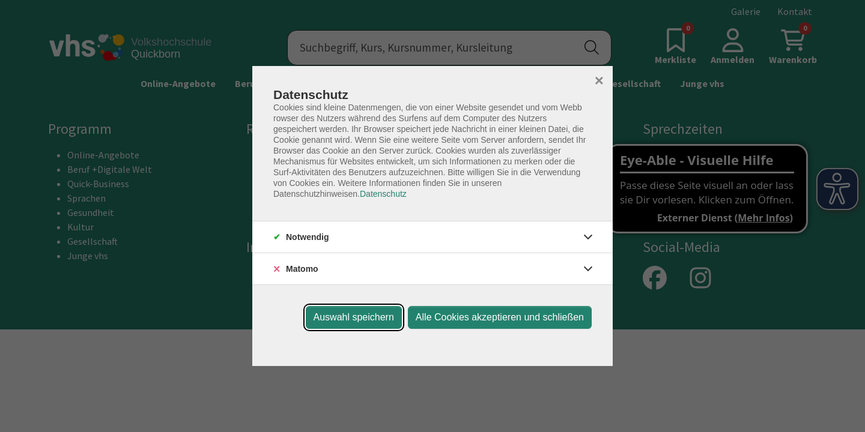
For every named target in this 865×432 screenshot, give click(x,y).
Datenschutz (383, 194)
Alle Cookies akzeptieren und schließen (500, 317)
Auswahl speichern (354, 317)
